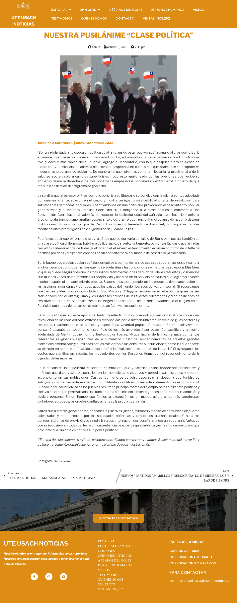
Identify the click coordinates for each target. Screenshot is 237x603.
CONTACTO (106, 584)
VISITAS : (110, 589)
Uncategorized (63, 461)
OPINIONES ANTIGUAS (115, 555)
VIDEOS (104, 570)
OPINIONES (106, 551)
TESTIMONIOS (108, 574)
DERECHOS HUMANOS (115, 565)
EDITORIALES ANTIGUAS (117, 546)
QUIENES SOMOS (110, 579)
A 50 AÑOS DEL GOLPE (114, 560)
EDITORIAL (106, 541)
